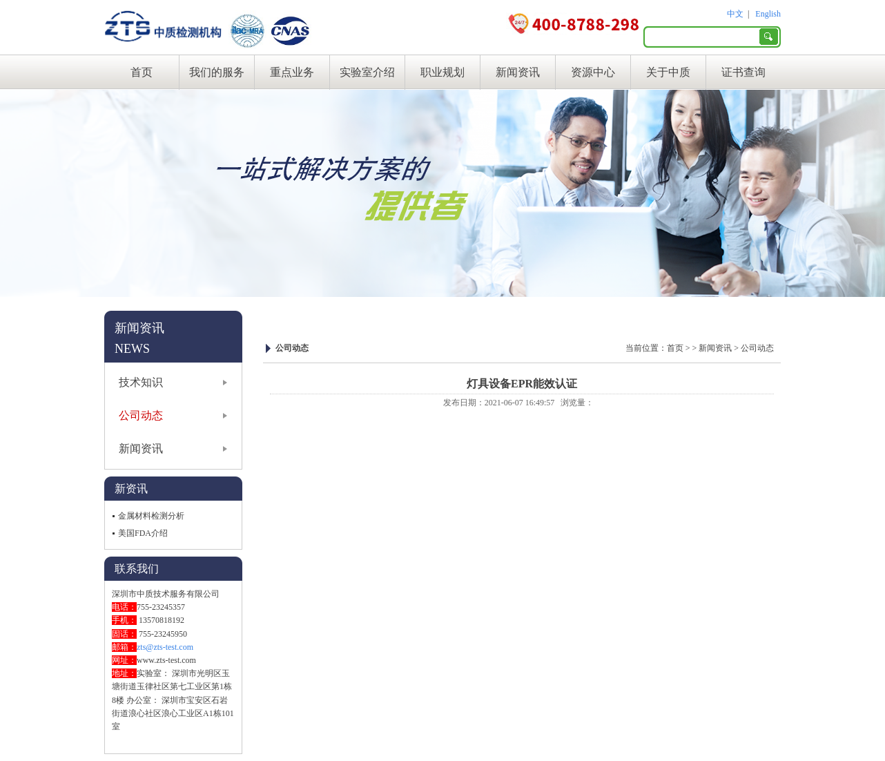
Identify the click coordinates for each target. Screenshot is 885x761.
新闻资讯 (518, 72)
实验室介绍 (367, 72)
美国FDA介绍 (143, 533)
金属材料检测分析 (151, 516)
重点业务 (292, 72)
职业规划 (442, 72)
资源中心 (593, 72)
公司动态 (141, 415)
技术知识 (141, 382)
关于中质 (668, 72)
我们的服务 (216, 72)
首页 (141, 72)
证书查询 (743, 72)
